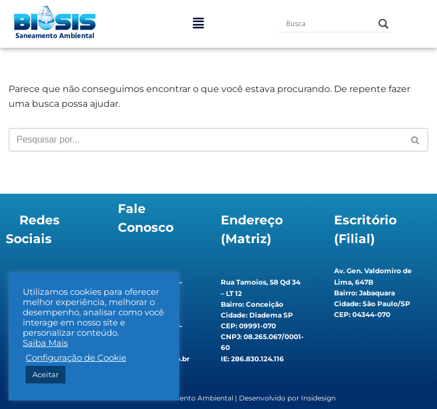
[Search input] (329, 24)
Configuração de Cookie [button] (76, 358)
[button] (198, 24)
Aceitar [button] (45, 374)
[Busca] (206, 140)
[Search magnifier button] (383, 24)
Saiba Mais (45, 343)
